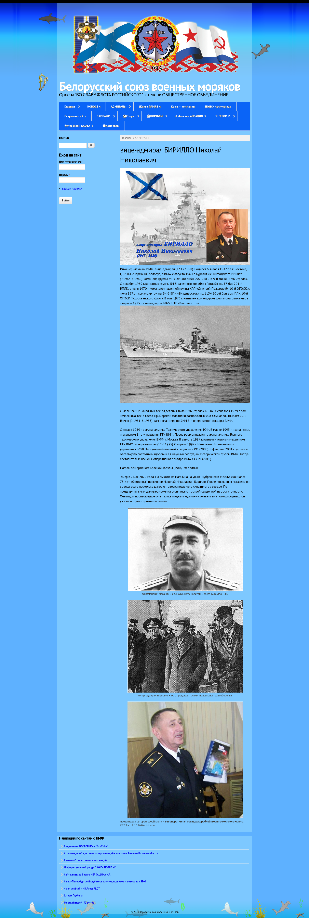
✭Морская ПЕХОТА (77, 125)
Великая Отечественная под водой (85, 860)
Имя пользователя (71, 161)
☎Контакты (110, 125)
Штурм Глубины (73, 895)
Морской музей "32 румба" (79, 902)
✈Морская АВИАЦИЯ (189, 116)
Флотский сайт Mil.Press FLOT (82, 888)
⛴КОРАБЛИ (155, 116)
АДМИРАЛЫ (118, 106)
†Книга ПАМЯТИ (150, 106)
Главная (69, 106)
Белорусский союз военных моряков (149, 86)
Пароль (64, 175)
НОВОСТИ (93, 106)
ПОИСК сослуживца (218, 106)
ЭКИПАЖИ (103, 116)
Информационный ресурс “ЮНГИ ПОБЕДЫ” (90, 867)
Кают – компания (183, 106)
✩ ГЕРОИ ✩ (222, 116)
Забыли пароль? (72, 188)
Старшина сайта (75, 116)
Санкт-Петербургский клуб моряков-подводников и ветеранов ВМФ (105, 881)
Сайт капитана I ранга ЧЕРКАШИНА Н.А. (87, 874)
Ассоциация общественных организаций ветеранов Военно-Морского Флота (111, 853)
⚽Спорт (128, 116)
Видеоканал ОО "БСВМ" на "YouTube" (86, 846)
